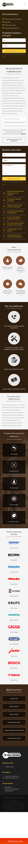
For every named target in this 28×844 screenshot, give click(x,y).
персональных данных (12, 56)
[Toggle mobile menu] (25, 4)
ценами (23, 133)
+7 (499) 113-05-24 (9, 766)
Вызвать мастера (14, 178)
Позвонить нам (15, 841)
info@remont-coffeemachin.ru (12, 778)
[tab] (14, 193)
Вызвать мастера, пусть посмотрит (14, 140)
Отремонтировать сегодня (14, 51)
